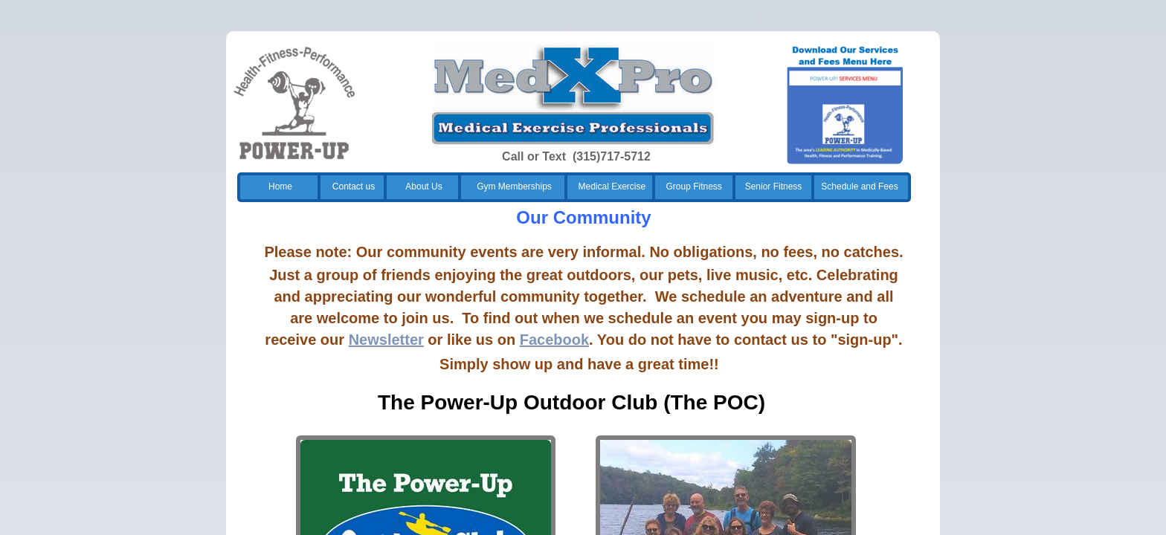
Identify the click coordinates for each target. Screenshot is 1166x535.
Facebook (554, 339)
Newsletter (386, 339)
